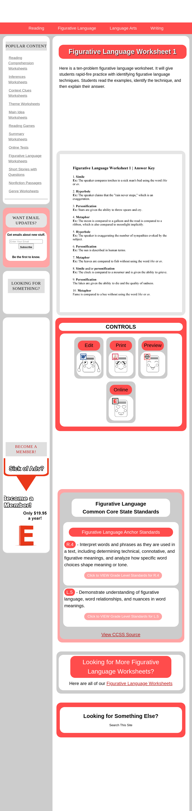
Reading (36, 28)
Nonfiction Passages (25, 183)
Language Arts (123, 28)
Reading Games (22, 126)
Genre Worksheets (24, 191)
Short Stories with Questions (22, 172)
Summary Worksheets (17, 136)
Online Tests (18, 147)
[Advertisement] (26, 379)
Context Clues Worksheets (20, 93)
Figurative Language (77, 28)
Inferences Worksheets (17, 79)
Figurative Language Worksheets (25, 158)
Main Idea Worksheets (17, 114)
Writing (157, 28)
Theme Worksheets (24, 104)
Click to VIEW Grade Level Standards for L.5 (123, 616)
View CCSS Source (120, 634)
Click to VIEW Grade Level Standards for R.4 (123, 575)
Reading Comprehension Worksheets (21, 63)
